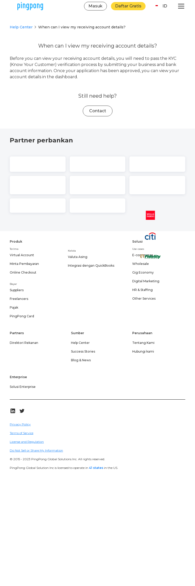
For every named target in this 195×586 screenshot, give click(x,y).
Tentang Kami (143, 343)
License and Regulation (27, 442)
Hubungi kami (143, 351)
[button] (160, 6)
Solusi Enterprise (23, 387)
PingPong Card (22, 316)
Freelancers (19, 299)
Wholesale (140, 264)
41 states (96, 468)
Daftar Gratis (128, 6)
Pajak (14, 307)
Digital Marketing (145, 281)
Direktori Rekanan (24, 343)
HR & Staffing (142, 290)
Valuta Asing (77, 257)
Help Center (21, 27)
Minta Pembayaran (24, 264)
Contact (97, 110)
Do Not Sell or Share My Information (36, 450)
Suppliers (17, 290)
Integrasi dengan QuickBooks (91, 265)
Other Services (144, 298)
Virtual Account (22, 255)
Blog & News (81, 360)
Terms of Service (21, 433)
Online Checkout (23, 272)
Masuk (95, 6)
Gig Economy (143, 272)
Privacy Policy (20, 424)
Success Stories (83, 351)
